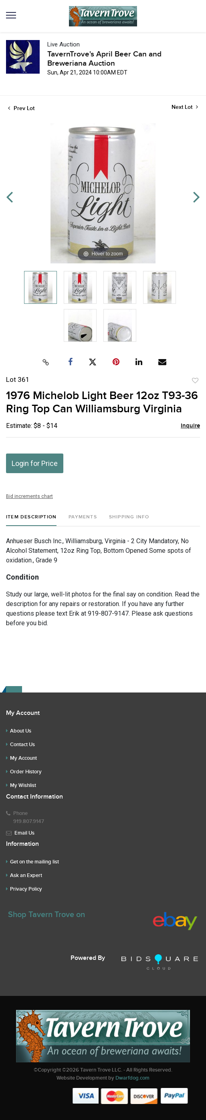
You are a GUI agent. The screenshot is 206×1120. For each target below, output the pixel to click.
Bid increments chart (29, 496)
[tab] (31, 520)
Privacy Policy (26, 889)
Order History (26, 772)
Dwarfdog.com (132, 1078)
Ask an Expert (26, 875)
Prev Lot (21, 108)
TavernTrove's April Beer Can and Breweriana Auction (104, 59)
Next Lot (185, 107)
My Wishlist (23, 785)
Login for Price (35, 463)
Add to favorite (195, 380)
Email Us (24, 833)
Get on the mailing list (34, 862)
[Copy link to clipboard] (46, 362)
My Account (23, 758)
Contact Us (22, 744)
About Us (20, 731)
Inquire (190, 426)
